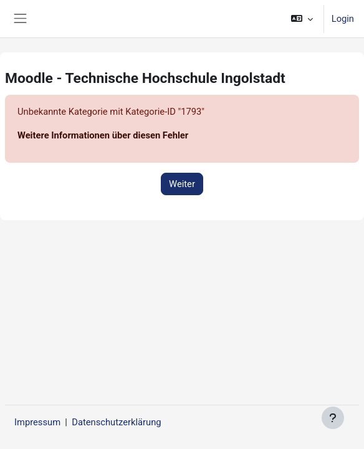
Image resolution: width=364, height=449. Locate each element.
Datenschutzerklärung (116, 422)
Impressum (37, 422)
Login (343, 18)
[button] (301, 18)
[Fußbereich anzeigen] (333, 418)
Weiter (182, 184)
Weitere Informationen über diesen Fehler (102, 135)
